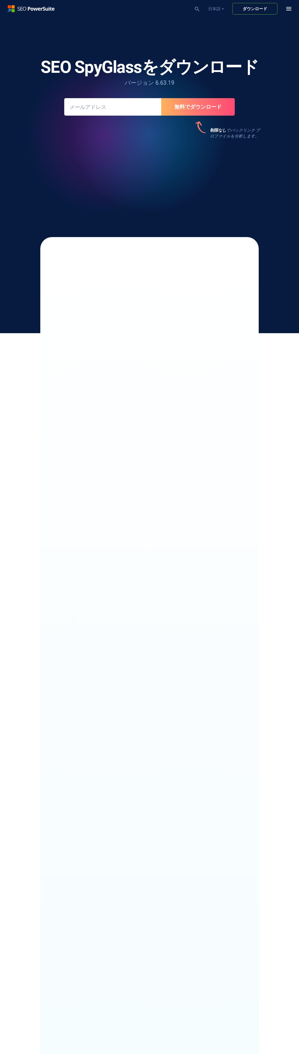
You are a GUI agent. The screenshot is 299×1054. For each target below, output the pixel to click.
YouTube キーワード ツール (37, 923)
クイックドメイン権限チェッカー (141, 1000)
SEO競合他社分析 (127, 1008)
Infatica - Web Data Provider (235, 853)
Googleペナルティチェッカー (138, 992)
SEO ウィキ (220, 804)
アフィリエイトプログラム (234, 892)
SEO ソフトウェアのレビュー (236, 788)
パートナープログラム (230, 900)
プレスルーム (222, 908)
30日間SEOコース (127, 961)
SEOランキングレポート (133, 898)
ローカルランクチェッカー (36, 780)
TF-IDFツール (123, 821)
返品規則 (84, 1028)
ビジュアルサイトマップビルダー (141, 829)
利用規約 (104, 1028)
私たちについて (224, 884)
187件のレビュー (214, 178)
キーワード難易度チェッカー (38, 906)
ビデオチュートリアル (131, 953)
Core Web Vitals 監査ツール (136, 813)
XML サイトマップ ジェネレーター (142, 796)
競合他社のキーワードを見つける (43, 882)
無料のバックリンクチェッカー (139, 859)
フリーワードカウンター (232, 837)
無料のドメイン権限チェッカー (238, 813)
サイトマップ (127, 1028)
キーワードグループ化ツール (38, 898)
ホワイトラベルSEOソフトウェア (141, 906)
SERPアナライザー (29, 788)
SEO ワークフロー (127, 945)
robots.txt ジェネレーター (135, 804)
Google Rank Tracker (31, 813)
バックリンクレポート (155, 424)
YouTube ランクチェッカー (37, 796)
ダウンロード (255, 8)
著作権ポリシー (59, 1028)
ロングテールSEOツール (34, 890)
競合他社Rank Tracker (32, 804)
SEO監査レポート (127, 914)
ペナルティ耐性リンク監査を (101, 391)
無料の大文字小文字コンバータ (238, 829)
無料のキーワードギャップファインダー (247, 821)
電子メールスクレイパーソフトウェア (47, 843)
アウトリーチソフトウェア (36, 851)
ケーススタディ (224, 796)
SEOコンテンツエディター (135, 788)
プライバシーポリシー (23, 1028)
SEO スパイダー (125, 780)
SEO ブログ (220, 780)
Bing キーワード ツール (33, 931)
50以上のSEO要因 (180, 332)
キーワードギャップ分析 (34, 914)
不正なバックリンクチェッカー (139, 868)
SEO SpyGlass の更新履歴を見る (149, 545)
